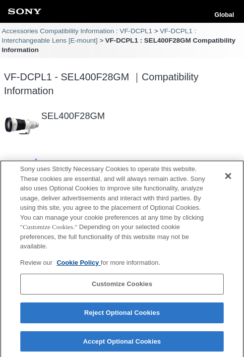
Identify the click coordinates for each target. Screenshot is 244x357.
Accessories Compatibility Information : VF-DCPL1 (76, 31)
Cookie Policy (79, 265)
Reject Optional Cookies (122, 315)
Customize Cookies (122, 287)
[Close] (228, 179)
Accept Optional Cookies (122, 344)
